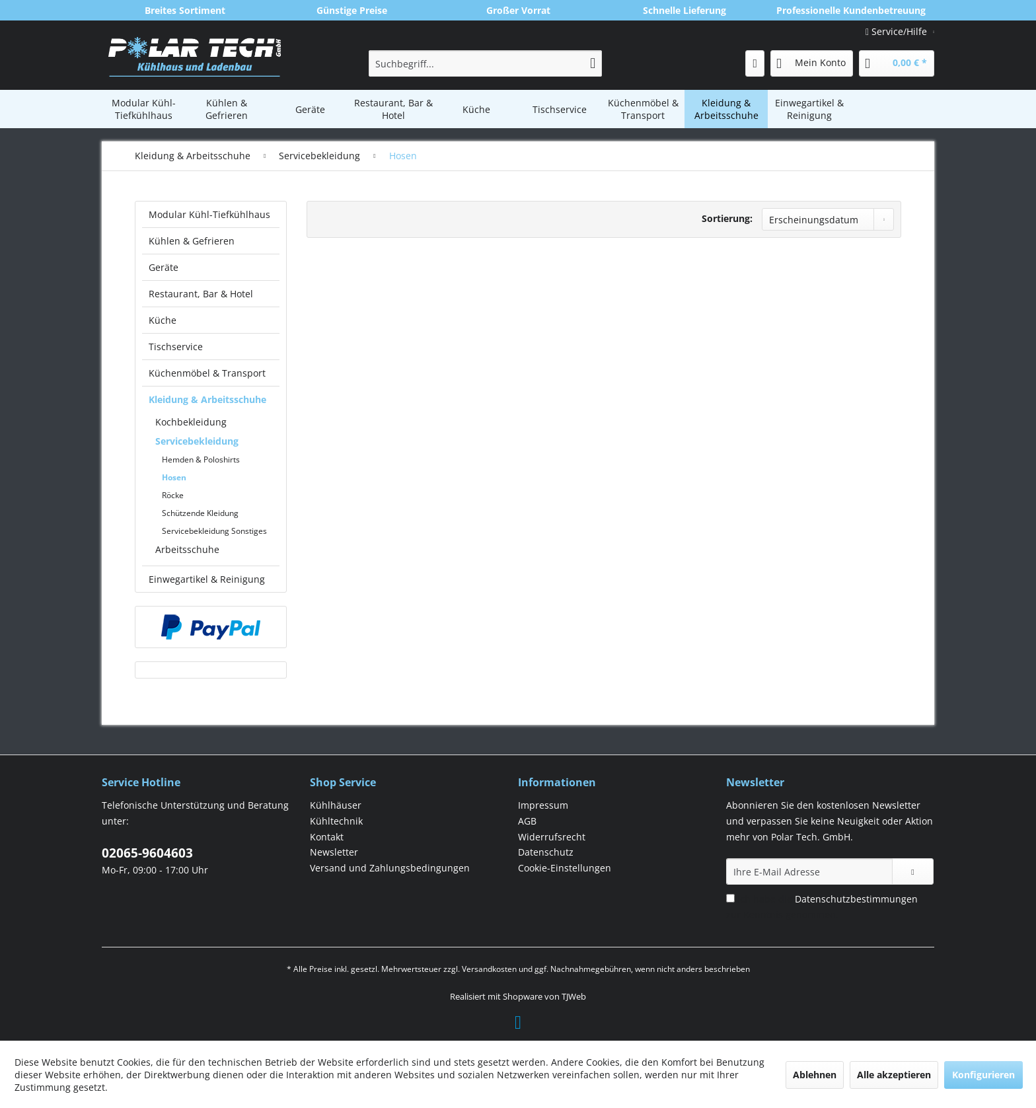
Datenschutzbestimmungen (856, 899)
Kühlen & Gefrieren (192, 241)
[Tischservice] (559, 109)
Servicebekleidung (197, 441)
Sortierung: (727, 218)
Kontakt (327, 837)
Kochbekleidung (191, 422)
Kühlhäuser (335, 805)
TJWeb (574, 996)
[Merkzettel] (754, 63)
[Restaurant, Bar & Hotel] (393, 109)
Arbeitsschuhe (187, 549)
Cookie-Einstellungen (564, 868)
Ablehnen (814, 1074)
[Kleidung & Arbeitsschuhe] (726, 109)
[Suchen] (592, 63)
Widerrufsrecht (551, 837)
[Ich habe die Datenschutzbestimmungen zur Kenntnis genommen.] (730, 898)
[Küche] (476, 109)
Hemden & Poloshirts (201, 459)
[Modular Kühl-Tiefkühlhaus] (143, 109)
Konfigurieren (983, 1074)
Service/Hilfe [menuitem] (898, 31)
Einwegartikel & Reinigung (207, 579)
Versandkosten (489, 969)
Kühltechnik (336, 821)
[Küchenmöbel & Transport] (642, 109)
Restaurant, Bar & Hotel (201, 293)
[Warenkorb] (896, 63)
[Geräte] (310, 109)
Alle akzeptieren (894, 1074)
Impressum (543, 805)
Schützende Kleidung (200, 513)
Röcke (173, 495)
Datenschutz (546, 852)
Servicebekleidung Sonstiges (214, 530)
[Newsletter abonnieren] (913, 871)
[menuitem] (485, 63)
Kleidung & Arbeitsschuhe (207, 399)
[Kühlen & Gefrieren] (226, 109)
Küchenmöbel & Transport (207, 373)
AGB (527, 821)
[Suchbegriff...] (485, 63)
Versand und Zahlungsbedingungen (390, 868)
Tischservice (176, 346)
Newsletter (334, 852)
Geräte (163, 267)
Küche (162, 320)
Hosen (174, 477)
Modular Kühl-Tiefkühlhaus (209, 214)
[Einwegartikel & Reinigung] (809, 109)
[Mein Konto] (811, 63)
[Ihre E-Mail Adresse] (809, 871)
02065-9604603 (147, 853)
